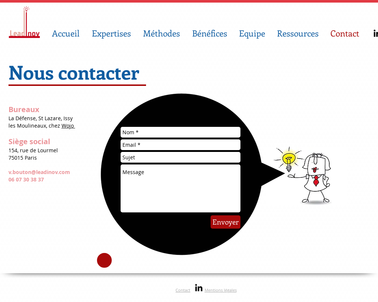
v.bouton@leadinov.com (39, 172)
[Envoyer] (225, 222)
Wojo (68, 125)
